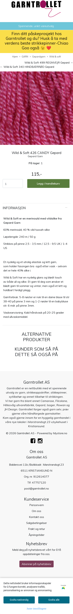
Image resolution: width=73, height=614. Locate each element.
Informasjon (14, 208)
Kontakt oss (36, 517)
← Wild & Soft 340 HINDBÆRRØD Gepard (27, 66)
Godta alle (53, 599)
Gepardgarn (37, 56)
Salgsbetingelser (36, 523)
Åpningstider (36, 535)
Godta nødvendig (19, 599)
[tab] (36, 208)
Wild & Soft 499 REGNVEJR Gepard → (48, 62)
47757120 (39, 482)
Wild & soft (54, 56)
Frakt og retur (36, 529)
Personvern (36, 505)
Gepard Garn (35, 156)
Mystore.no (60, 433)
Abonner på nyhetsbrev (36, 564)
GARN (23, 56)
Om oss (36, 511)
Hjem (15, 56)
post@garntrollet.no (36, 488)
